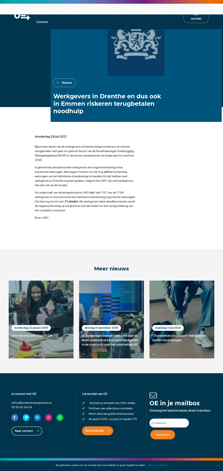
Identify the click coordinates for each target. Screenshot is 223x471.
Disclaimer (90, 459)
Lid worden (198, 10)
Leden (52, 10)
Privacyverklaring (111, 459)
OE (39, 10)
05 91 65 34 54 (21, 396)
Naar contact (27, 420)
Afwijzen (162, 465)
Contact (176, 10)
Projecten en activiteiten (99, 10)
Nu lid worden (97, 420)
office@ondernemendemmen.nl (31, 392)
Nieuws (128, 10)
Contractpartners (151, 10)
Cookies (140, 459)
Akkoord (152, 465)
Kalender (69, 10)
